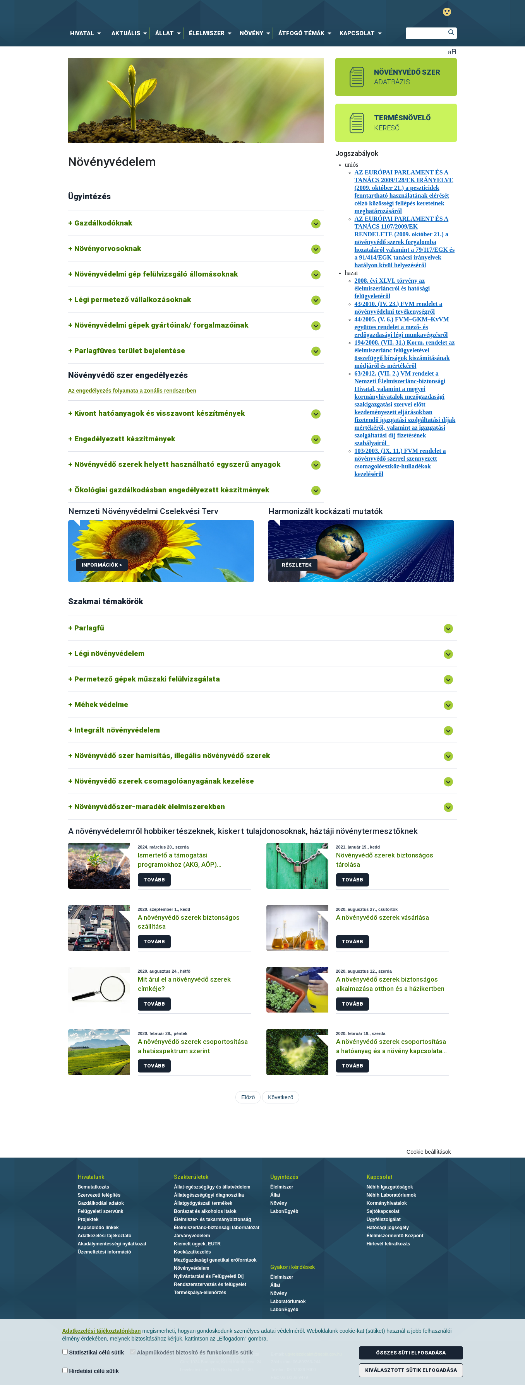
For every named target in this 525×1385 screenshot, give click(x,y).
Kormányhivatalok (387, 1203)
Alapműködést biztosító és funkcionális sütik (191, 1352)
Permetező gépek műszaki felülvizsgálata (147, 679)
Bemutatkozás (93, 1187)
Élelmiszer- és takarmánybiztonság (212, 1219)
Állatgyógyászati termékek (203, 1203)
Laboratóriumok (287, 1301)
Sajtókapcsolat (383, 1211)
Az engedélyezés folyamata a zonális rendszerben (132, 391)
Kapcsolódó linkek (98, 1227)
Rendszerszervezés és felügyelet (210, 1284)
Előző (248, 1097)
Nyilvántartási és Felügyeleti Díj (209, 1276)
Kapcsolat (379, 1177)
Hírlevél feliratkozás (388, 1244)
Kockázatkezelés (192, 1252)
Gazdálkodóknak (103, 223)
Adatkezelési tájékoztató (105, 1235)
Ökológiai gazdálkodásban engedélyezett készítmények (171, 489)
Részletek (297, 565)
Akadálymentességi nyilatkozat (112, 1244)
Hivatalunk (91, 1177)
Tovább (154, 880)
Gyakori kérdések (292, 1267)
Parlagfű (89, 627)
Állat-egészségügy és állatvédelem (212, 1187)
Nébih (180, 12)
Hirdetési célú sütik (90, 1371)
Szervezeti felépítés (99, 1195)
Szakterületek (191, 1177)
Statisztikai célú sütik (93, 1352)
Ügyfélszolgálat (384, 1219)
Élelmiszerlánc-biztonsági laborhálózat (216, 1227)
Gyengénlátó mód (447, 12)
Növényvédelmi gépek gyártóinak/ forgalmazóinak (161, 325)
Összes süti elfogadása (411, 1353)
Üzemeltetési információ (104, 1252)
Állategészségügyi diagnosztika (209, 1195)
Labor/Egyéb (284, 1211)
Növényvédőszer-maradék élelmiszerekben (149, 806)
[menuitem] (87, 33)
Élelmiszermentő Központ (395, 1235)
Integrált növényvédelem (117, 730)
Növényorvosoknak (107, 248)
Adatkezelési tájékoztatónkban (101, 1331)
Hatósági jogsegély (388, 1227)
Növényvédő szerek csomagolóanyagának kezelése (164, 781)
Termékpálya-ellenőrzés (200, 1292)
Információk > (102, 565)
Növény (278, 1203)
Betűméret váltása (452, 51)
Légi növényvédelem (109, 653)
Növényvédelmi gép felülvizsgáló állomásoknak (156, 274)
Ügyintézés (284, 1177)
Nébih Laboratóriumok (391, 1195)
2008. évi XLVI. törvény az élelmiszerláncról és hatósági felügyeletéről (392, 288)
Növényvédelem (191, 1268)
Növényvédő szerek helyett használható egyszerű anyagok (177, 464)
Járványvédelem (192, 1235)
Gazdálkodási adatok (101, 1203)
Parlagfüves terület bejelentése (129, 350)
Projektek (88, 1219)
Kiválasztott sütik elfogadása (411, 1370)
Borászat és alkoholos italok (205, 1211)
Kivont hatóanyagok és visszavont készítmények (159, 413)
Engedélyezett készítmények (124, 438)
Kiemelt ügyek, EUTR (197, 1244)
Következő (280, 1097)
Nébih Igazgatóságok (390, 1187)
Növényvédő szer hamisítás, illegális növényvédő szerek (172, 755)
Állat (275, 1195)
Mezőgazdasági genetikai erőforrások (215, 1260)
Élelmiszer (281, 1187)
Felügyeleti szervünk (101, 1211)
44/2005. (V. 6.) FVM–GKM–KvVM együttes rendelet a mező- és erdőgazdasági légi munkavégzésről (402, 327)
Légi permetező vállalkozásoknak (132, 299)
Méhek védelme (101, 704)
